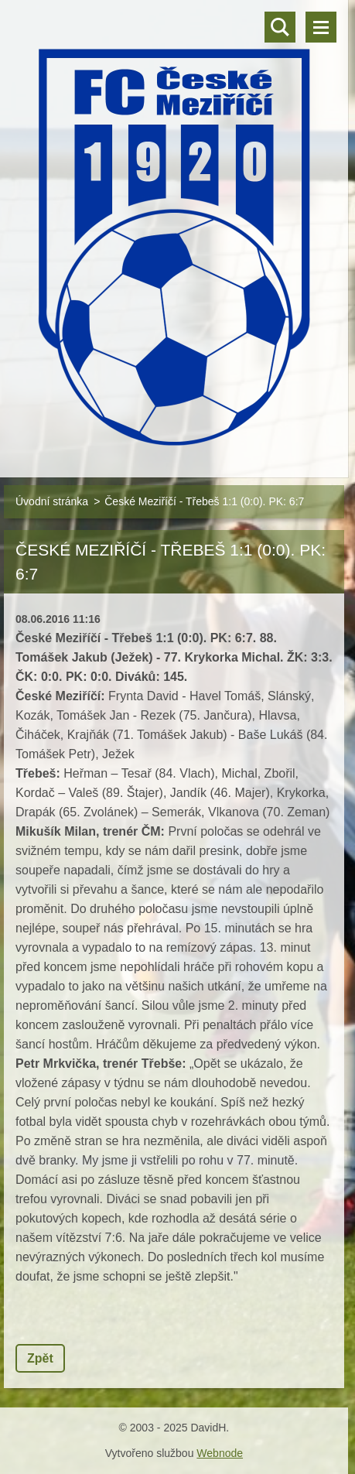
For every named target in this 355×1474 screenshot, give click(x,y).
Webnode (219, 1453)
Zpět (40, 1358)
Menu (321, 27)
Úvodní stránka (51, 501)
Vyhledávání (280, 27)
